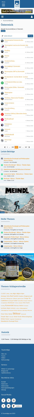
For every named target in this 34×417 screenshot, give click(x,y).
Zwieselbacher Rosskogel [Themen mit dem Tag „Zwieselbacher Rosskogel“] (7, 321)
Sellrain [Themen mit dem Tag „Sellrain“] (10, 314)
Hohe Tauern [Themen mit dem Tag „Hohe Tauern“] (26, 302)
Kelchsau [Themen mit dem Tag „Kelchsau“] (16, 305)
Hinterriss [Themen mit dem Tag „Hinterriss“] (30, 300)
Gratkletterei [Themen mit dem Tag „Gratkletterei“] (4, 300)
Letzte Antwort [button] (8, 36)
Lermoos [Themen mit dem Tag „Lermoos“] (13, 308)
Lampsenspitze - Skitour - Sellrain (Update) (16, 241)
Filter (30, 36)
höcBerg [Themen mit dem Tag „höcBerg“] (3, 305)
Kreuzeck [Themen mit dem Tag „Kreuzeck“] (26, 305)
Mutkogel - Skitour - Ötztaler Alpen (14, 178)
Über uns (4, 354)
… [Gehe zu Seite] (9, 147)
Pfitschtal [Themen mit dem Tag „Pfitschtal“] (29, 310)
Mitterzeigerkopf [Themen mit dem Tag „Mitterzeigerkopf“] (4, 310)
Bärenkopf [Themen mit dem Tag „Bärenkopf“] (3, 298)
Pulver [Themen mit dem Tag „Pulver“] (2, 314)
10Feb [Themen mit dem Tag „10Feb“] (7, 293)
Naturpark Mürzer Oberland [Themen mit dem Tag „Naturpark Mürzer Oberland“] (15, 310)
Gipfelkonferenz (6, 373)
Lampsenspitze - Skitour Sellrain (13, 246)
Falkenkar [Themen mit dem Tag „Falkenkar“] (15, 298)
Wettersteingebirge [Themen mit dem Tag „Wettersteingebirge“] (27, 316)
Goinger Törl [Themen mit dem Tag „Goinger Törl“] (27, 298)
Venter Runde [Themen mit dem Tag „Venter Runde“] (17, 316)
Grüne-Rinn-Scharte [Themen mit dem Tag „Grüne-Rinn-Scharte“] (22, 300)
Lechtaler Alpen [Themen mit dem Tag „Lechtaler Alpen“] (5, 308)
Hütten (3, 358)
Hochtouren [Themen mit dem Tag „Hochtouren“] (11, 302)
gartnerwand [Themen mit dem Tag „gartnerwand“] (21, 298)
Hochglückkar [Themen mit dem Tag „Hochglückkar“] (4, 302)
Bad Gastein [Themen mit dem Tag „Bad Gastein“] (14, 296)
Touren (3, 356)
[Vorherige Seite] (5, 147)
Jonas (5, 166)
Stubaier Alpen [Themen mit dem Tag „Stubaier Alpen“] (5, 316)
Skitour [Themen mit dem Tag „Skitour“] (16, 313)
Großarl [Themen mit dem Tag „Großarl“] (15, 300)
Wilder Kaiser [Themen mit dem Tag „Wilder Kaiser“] (5, 319)
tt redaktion (6, 171)
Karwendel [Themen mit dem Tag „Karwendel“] (9, 305)
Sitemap (3, 390)
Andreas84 (6, 162)
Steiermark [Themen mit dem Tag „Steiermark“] (23, 314)
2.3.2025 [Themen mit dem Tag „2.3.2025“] (3, 293)
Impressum (4, 384)
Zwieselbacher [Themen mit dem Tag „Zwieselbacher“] (18, 319)
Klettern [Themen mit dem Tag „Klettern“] (21, 305)
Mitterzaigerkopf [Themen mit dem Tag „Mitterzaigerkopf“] (23, 308)
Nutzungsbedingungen (7, 387)
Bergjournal (4, 371)
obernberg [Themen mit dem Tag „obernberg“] (24, 310)
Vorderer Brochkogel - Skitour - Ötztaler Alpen (17, 165)
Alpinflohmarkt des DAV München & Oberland (17, 169)
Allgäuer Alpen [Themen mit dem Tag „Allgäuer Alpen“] (20, 293)
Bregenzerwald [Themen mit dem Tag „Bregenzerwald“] (28, 296)
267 (26, 147)
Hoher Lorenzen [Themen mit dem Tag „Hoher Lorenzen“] (18, 302)
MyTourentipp (5, 360)
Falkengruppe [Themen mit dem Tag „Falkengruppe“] (9, 298)
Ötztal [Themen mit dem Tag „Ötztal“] (16, 321)
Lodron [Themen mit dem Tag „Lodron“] (17, 308)
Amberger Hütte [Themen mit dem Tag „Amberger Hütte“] (5, 296)
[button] (2, 16)
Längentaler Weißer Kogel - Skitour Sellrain (16, 237)
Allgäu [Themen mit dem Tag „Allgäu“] (14, 293)
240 (13, 147)
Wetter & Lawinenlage (7, 369)
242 (20, 147)
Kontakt (3, 382)
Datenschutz (4, 386)
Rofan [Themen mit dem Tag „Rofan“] (6, 314)
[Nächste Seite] (29, 147)
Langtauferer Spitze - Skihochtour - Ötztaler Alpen (18, 174)
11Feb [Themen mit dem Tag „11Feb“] (10, 293)
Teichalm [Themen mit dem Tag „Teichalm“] (11, 316)
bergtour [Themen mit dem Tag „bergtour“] (21, 296)
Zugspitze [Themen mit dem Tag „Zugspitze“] (12, 319)
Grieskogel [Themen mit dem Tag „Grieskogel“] (10, 300)
